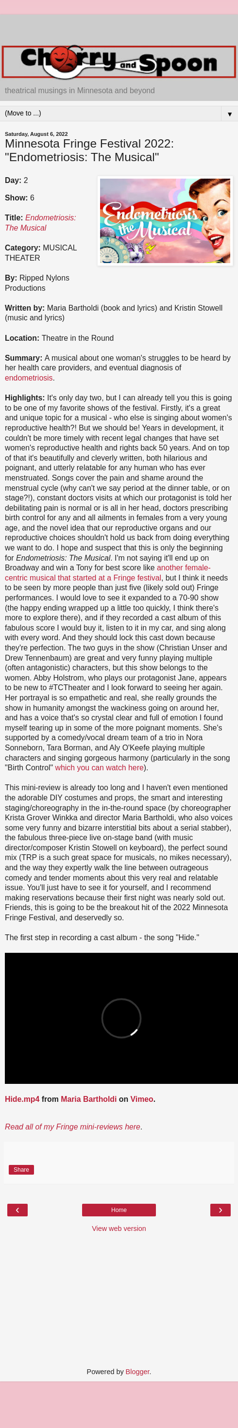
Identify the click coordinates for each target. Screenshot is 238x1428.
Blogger (138, 1372)
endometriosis (29, 378)
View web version (119, 1228)
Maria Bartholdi (89, 1099)
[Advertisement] (119, 27)
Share (21, 1169)
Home (119, 1210)
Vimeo (142, 1099)
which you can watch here (99, 768)
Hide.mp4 (22, 1099)
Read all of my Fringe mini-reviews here (72, 1127)
